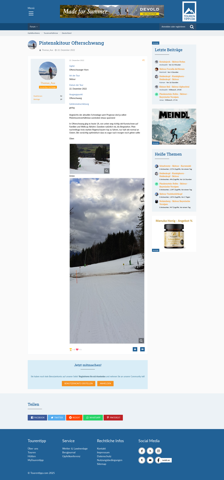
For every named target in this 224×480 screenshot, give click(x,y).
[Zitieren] (142, 349)
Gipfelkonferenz (71, 456)
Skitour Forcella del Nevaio (172, 69)
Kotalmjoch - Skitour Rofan (172, 61)
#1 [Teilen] (143, 60)
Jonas (161, 100)
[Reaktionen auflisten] (75, 349)
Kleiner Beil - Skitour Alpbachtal (174, 86)
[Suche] (191, 26)
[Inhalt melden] (135, 349)
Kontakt (101, 448)
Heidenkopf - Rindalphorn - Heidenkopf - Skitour (172, 78)
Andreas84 (163, 65)
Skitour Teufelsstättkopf (170, 194)
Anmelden (105, 383)
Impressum (103, 452)
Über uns (33, 448)
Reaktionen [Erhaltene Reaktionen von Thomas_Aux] (38, 96)
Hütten (32, 456)
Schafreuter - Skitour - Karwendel (175, 166)
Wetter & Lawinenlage (75, 448)
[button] (37, 417)
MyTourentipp (36, 460)
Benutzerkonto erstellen (78, 383)
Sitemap (101, 463)
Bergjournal (68, 452)
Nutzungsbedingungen (109, 460)
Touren (32, 452)
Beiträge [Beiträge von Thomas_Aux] (37, 99)
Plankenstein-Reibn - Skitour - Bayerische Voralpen (173, 95)
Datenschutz (104, 456)
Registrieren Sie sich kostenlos (92, 376)
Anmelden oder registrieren (173, 26)
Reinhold (162, 72)
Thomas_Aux (47, 50)
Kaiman (162, 82)
